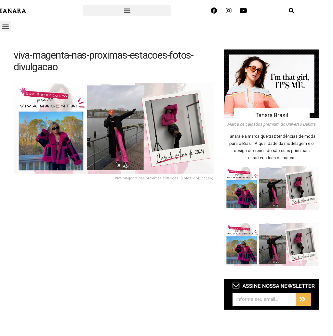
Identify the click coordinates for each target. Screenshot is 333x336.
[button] (127, 10)
